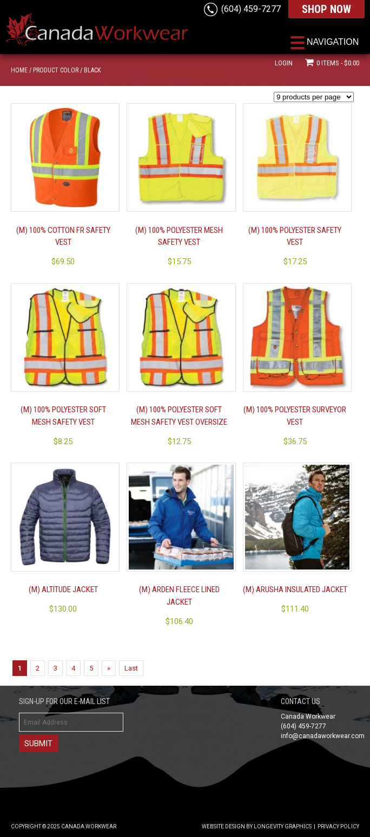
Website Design (223, 826)
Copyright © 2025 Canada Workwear (63, 826)
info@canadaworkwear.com (323, 736)
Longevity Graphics (283, 826)
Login (284, 63)
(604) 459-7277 (251, 9)
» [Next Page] (108, 668)
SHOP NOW (326, 9)
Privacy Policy (338, 826)
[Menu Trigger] (324, 42)
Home (19, 70)
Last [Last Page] (131, 668)
